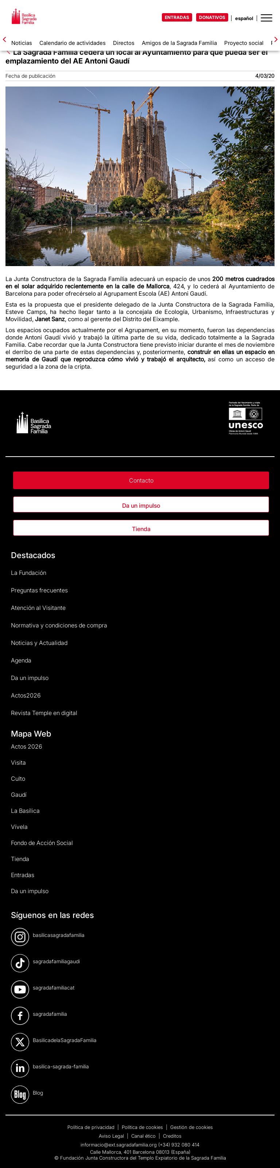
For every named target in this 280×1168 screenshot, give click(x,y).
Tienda (141, 529)
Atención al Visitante (38, 607)
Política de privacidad (91, 1127)
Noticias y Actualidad (39, 642)
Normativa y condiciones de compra (59, 625)
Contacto (141, 480)
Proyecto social (244, 42)
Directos (124, 42)
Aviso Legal (112, 1136)
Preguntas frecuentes (39, 590)
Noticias (21, 42)
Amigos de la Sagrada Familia (179, 42)
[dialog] (197, 1039)
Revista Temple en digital (44, 712)
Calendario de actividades (72, 42)
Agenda (21, 660)
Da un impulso (141, 505)
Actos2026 (26, 695)
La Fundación (28, 572)
